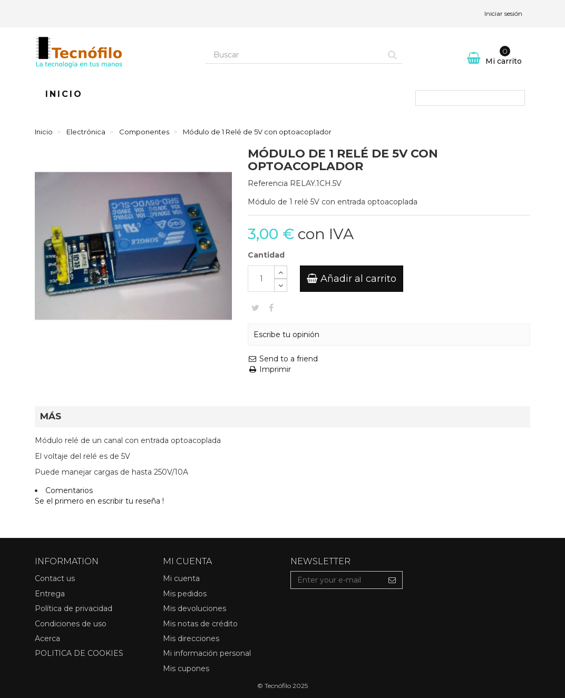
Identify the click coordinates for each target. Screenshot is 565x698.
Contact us (55, 578)
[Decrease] (280, 285)
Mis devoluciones (194, 608)
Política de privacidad (73, 608)
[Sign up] (392, 580)
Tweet (255, 307)
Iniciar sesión (503, 13)
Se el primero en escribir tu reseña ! (99, 501)
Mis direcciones (191, 638)
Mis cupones (186, 668)
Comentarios (69, 490)
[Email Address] (336, 580)
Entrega (50, 593)
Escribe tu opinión (286, 334)
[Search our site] (294, 55)
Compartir (271, 307)
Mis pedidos (185, 593)
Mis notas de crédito (200, 623)
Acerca (47, 638)
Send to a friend (283, 358)
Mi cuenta (181, 578)
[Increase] (280, 272)
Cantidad (266, 255)
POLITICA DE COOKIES (79, 653)
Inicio (64, 94)
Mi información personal (207, 653)
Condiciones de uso (70, 623)
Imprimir (269, 369)
